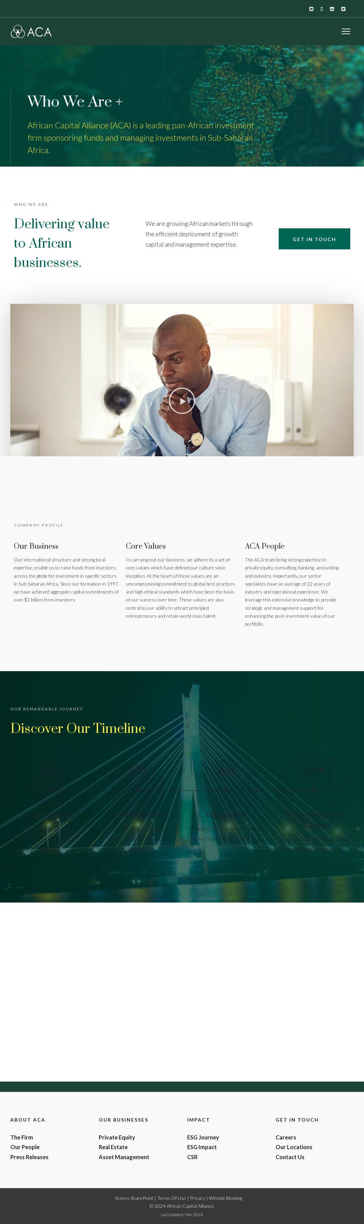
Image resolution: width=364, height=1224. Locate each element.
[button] (182, 401)
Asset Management (124, 1157)
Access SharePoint (134, 1198)
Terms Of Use (171, 1198)
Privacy (197, 1198)
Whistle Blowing (225, 1198)
